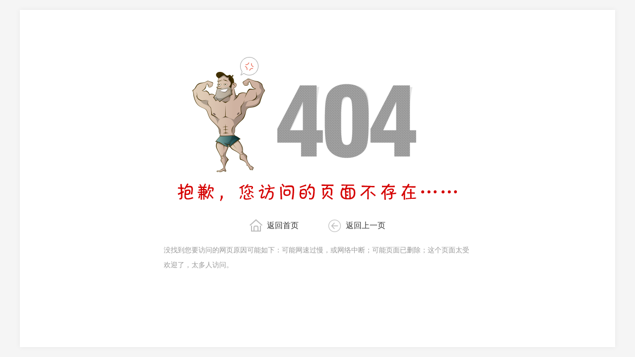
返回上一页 (365, 225)
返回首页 (283, 225)
